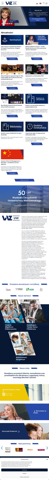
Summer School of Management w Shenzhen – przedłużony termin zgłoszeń (10, 162)
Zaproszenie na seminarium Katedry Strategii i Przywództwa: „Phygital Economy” (11, 48)
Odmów (24, 473)
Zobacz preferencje (24, 477)
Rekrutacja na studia (39, 412)
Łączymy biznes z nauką (11, 390)
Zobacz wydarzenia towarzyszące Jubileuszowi (24, 205)
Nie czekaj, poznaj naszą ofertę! (37, 19)
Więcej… (44, 278)
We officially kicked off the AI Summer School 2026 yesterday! (11, 106)
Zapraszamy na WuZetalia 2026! (34, 76)
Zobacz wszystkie (24, 180)
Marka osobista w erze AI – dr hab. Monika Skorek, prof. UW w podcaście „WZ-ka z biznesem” (35, 48)
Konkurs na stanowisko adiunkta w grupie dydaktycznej (35, 106)
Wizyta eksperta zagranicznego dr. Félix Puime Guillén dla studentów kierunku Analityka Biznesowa (12, 77)
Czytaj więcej (12, 58)
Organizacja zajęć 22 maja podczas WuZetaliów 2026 (35, 134)
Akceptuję (24, 470)
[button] (47, 459)
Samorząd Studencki (11, 431)
